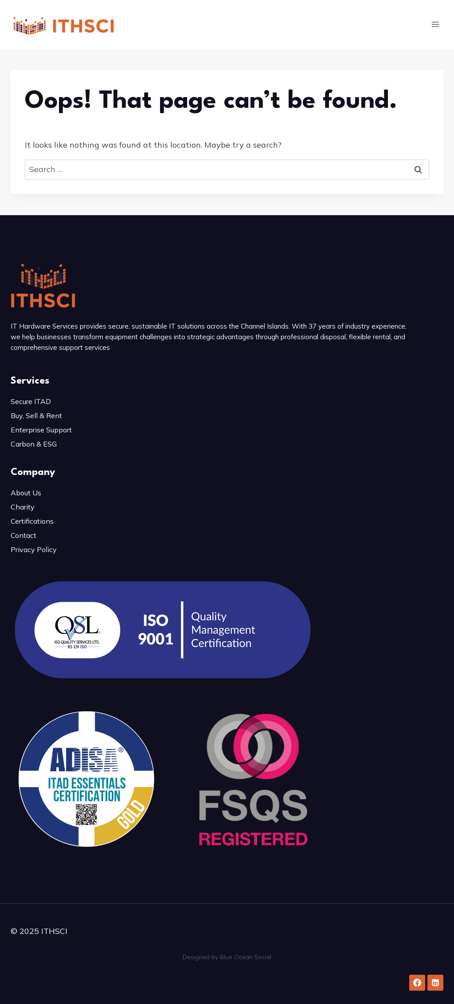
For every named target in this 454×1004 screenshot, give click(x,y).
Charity (23, 506)
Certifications (32, 521)
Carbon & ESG (34, 443)
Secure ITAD (31, 401)
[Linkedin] (435, 983)
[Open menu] (435, 24)
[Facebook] (417, 983)
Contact (23, 535)
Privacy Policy (34, 549)
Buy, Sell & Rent (36, 415)
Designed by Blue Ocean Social (227, 957)
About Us (26, 492)
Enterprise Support (41, 429)
